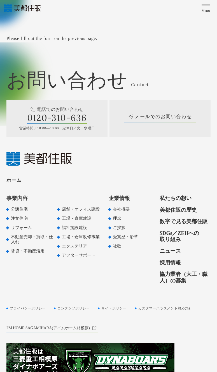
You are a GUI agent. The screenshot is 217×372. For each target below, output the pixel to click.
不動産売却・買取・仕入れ (32, 239)
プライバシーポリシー (28, 308)
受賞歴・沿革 (125, 237)
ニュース (170, 251)
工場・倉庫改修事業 (81, 237)
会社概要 (121, 209)
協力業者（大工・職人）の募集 (183, 277)
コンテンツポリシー (73, 308)
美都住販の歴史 (178, 210)
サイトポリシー (114, 308)
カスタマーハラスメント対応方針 (165, 308)
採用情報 (170, 263)
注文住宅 (19, 218)
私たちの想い (176, 198)
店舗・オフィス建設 (81, 209)
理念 (117, 218)
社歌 (117, 246)
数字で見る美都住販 (183, 221)
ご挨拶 (119, 227)
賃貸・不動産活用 (28, 251)
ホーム (13, 180)
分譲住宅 (19, 209)
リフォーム (21, 227)
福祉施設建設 (74, 227)
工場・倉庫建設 (76, 218)
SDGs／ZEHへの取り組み (179, 236)
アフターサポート (78, 255)
